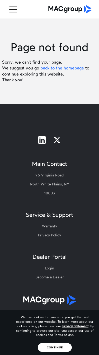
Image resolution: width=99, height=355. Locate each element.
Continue (55, 347)
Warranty (49, 226)
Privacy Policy (49, 235)
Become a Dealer (49, 277)
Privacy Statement (75, 326)
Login (49, 268)
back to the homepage (62, 68)
